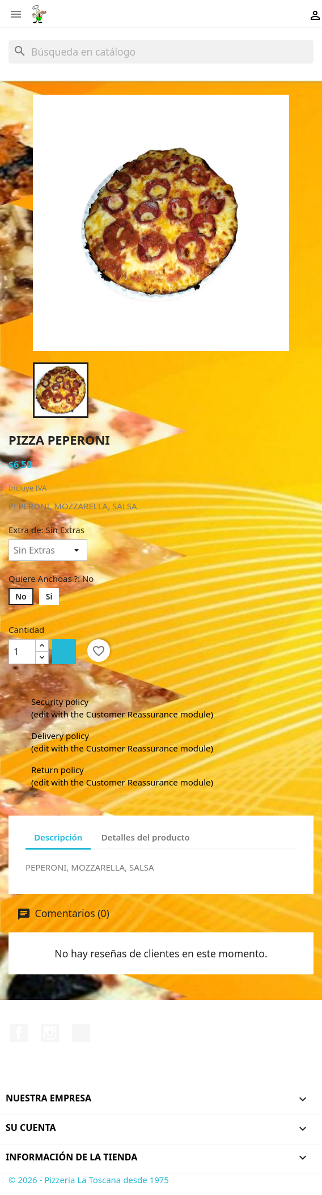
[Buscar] (161, 52)
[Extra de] (48, 550)
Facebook (19, 1033)
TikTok (81, 1033)
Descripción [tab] (58, 837)
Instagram (50, 1033)
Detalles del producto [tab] (145, 837)
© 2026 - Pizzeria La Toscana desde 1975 (89, 1179)
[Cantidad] (22, 651)
